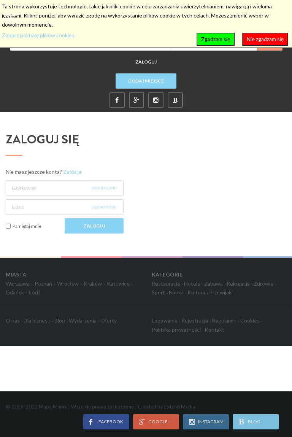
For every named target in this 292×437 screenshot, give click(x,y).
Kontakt (214, 329)
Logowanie (165, 320)
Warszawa (18, 283)
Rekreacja (238, 283)
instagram (211, 421)
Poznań (43, 283)
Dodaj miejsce (146, 81)
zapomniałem (104, 188)
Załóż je (72, 171)
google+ (159, 421)
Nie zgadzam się (265, 39)
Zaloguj (146, 62)
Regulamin (224, 320)
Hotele (192, 283)
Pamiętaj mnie (27, 226)
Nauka (176, 292)
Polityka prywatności (176, 329)
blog (254, 421)
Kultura (196, 292)
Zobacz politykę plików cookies (38, 35)
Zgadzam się (215, 39)
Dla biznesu (37, 320)
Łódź (34, 292)
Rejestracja (194, 320)
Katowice (118, 283)
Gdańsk (15, 292)
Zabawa (213, 283)
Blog (59, 320)
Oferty (108, 320)
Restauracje (166, 283)
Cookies (250, 320)
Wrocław (68, 283)
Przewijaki (221, 292)
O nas (13, 320)
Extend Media (179, 407)
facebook (110, 421)
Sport (158, 292)
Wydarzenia (83, 320)
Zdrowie (263, 283)
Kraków (93, 283)
